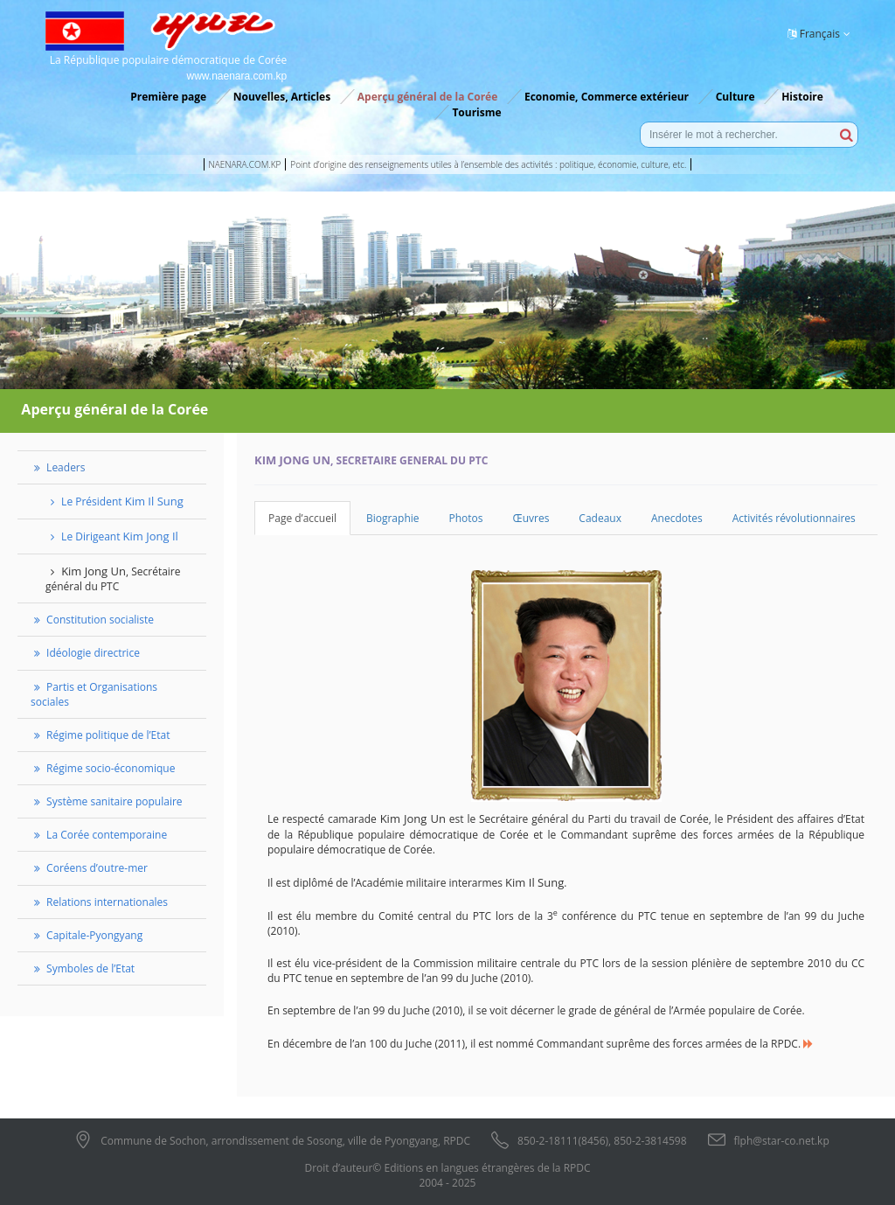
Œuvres (531, 518)
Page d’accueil (302, 518)
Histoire (802, 96)
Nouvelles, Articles (281, 96)
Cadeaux (600, 518)
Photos (466, 518)
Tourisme (476, 112)
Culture (735, 96)
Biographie (393, 518)
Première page (168, 96)
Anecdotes (677, 518)
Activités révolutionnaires (794, 518)
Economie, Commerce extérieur (606, 96)
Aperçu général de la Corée (427, 96)
